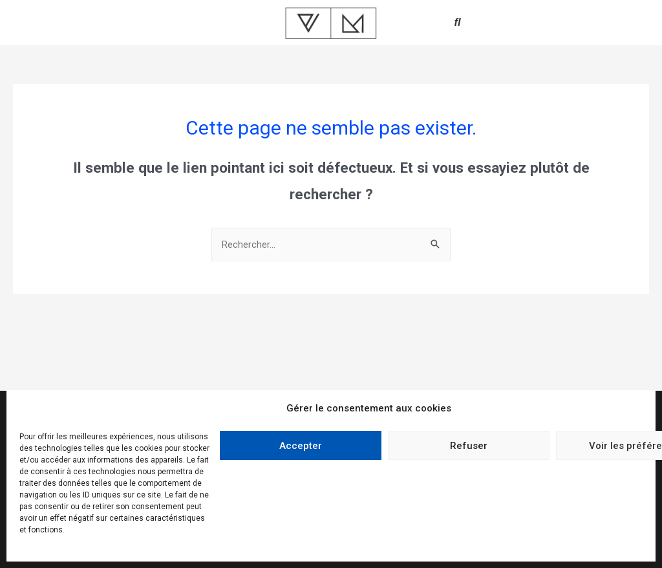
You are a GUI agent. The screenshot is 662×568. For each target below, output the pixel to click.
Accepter (300, 446)
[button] (457, 22)
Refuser (468, 446)
